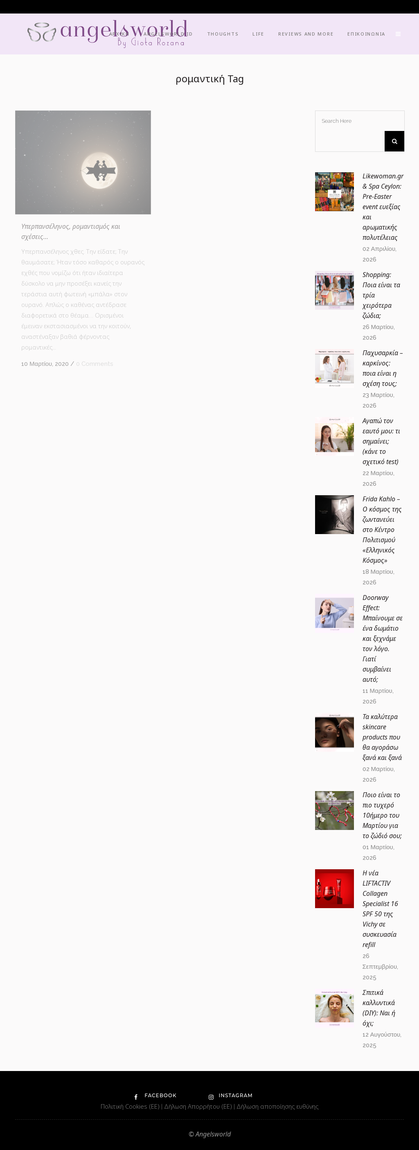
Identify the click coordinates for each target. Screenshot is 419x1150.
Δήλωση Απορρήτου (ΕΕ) (199, 1106)
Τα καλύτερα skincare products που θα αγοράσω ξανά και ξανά (382, 737)
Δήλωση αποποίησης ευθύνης (277, 1106)
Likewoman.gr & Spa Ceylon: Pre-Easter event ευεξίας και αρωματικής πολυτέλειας (383, 206)
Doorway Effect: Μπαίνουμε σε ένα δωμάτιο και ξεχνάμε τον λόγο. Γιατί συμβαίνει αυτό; (383, 638)
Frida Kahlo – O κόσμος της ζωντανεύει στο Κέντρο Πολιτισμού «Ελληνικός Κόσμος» (382, 529)
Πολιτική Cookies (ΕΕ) (131, 1106)
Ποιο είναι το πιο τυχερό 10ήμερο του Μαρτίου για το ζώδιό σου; (382, 815)
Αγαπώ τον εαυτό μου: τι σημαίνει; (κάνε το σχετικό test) (381, 441)
